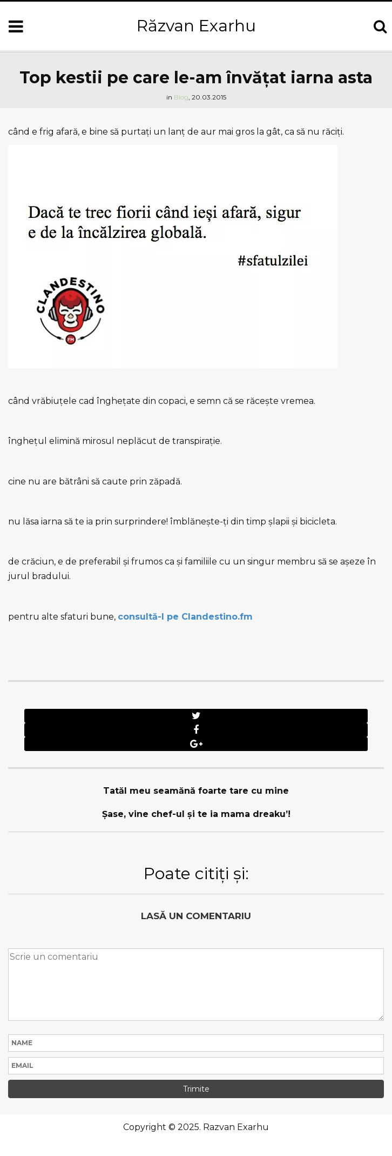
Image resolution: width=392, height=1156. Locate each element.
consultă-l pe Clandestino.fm (185, 617)
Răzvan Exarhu (196, 26)
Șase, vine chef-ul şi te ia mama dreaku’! (196, 814)
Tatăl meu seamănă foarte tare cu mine (196, 791)
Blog (181, 97)
